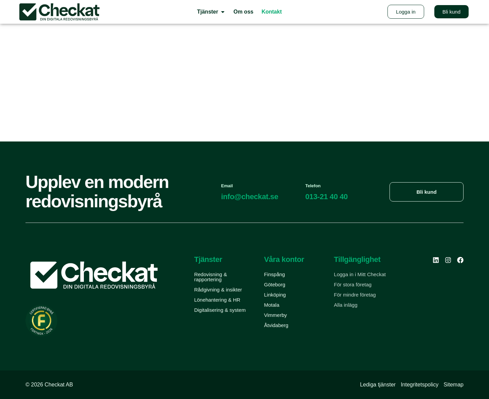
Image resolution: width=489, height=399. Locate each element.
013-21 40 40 (326, 196)
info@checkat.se (249, 196)
